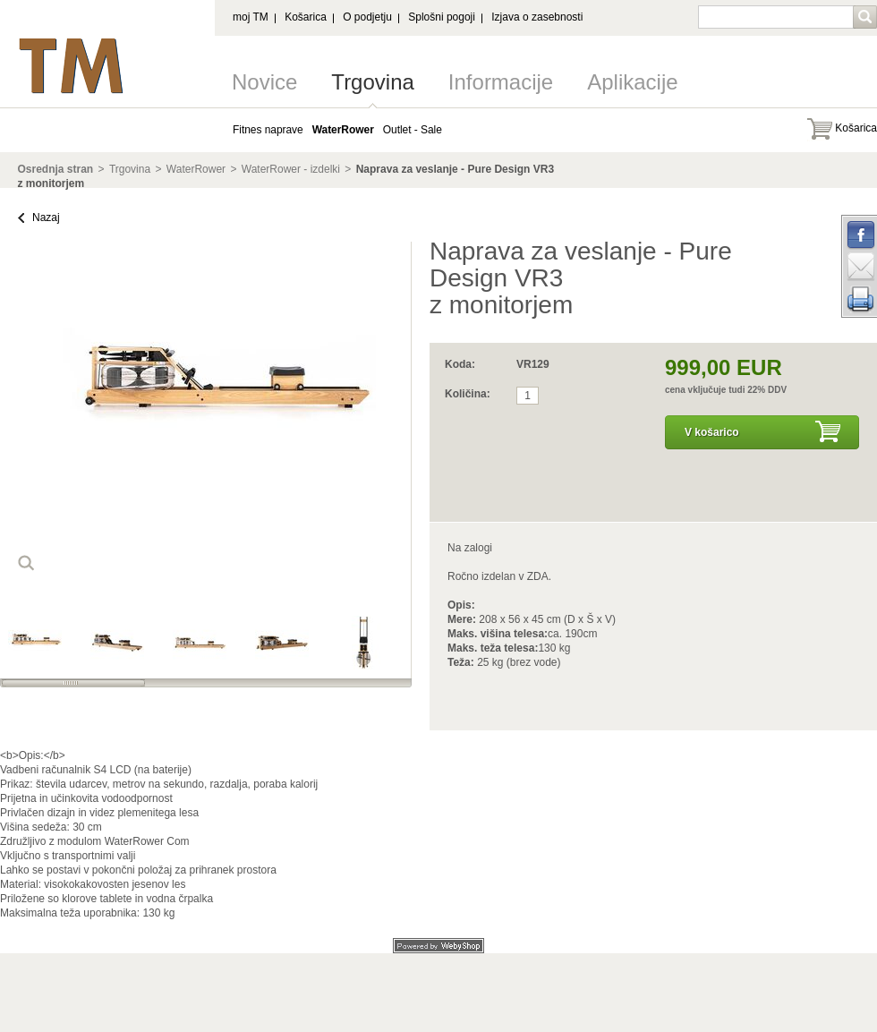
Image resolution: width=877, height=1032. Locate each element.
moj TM (250, 17)
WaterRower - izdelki (291, 169)
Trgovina (372, 82)
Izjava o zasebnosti (537, 17)
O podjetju (367, 17)
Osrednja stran (56, 169)
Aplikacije (632, 82)
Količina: (467, 394)
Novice (264, 82)
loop (26, 563)
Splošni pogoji (441, 17)
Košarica (306, 17)
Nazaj (46, 217)
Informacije (500, 82)
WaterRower (196, 169)
